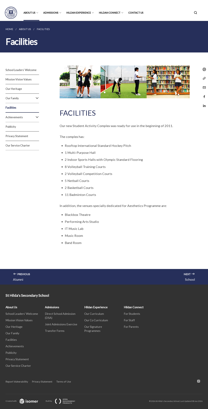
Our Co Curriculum (96, 320)
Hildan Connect (109, 12)
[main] (104, 153)
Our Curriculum (94, 313)
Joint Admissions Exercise (61, 324)
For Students (132, 313)
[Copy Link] (203, 78)
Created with (24, 401)
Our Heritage (14, 88)
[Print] (203, 69)
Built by (63, 401)
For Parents (131, 326)
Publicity (11, 126)
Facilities (11, 107)
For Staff (129, 320)
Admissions (50, 12)
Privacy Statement (17, 136)
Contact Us (135, 12)
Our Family (22, 98)
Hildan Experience (78, 12)
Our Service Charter (18, 145)
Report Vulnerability (17, 381)
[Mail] (203, 85)
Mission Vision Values (19, 79)
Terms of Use (63, 381)
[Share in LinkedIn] (203, 103)
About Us (29, 12)
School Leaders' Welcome (21, 70)
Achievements (22, 117)
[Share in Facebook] (203, 94)
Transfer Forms (54, 330)
